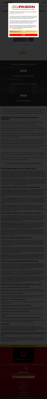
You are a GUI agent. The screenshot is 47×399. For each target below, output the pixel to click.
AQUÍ (23, 28)
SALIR (23, 35)
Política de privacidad (16, 13)
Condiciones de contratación (28, 12)
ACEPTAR (23, 31)
